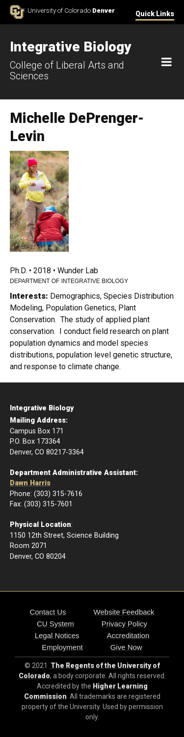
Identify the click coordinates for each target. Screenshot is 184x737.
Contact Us (47, 612)
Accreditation (128, 635)
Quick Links (154, 14)
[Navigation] (166, 62)
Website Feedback (124, 612)
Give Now (126, 647)
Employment (62, 647)
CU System (55, 623)
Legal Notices (57, 635)
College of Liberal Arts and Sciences (67, 70)
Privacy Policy (124, 623)
